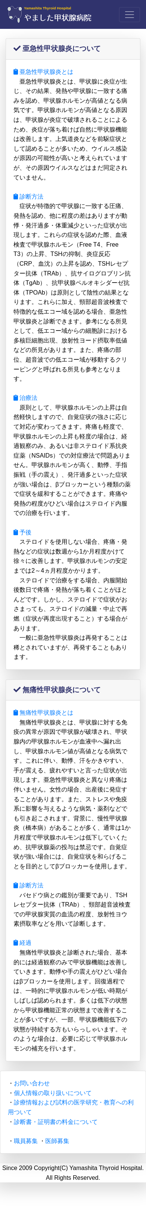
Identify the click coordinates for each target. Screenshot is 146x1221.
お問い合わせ (32, 1083)
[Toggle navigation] (129, 14)
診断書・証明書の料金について (56, 1122)
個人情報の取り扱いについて (53, 1093)
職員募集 (26, 1141)
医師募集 (57, 1141)
